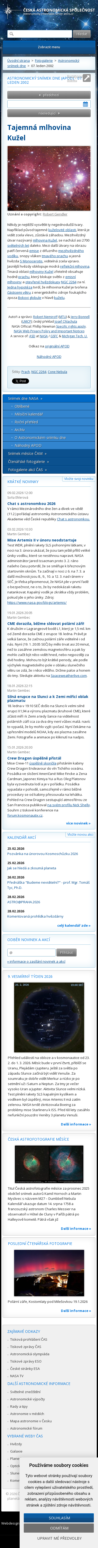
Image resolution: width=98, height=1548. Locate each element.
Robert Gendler (55, 214)
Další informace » (76, 1124)
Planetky (17, 1458)
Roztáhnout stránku (75, 78)
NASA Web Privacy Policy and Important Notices (49, 331)
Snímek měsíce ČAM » (27, 453)
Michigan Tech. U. (75, 336)
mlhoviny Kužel (41, 271)
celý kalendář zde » (74, 925)
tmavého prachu (55, 256)
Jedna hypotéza (19, 287)
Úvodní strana (18, 60)
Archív (20, 429)
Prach (25, 372)
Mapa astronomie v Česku (31, 1421)
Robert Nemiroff (45, 317)
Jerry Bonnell (80, 317)
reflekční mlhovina (74, 266)
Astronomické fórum (26, 1428)
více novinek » (78, 823)
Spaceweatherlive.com (69, 675)
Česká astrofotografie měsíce (38, 1139)
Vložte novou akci (80, 834)
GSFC (54, 336)
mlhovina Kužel (45, 240)
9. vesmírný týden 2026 (30, 976)
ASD (32, 336)
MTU (62, 317)
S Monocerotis (31, 261)
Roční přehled (26, 421)
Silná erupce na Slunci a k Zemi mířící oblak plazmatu (47, 698)
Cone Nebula (57, 372)
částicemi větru (19, 292)
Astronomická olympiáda (29, 1354)
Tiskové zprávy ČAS (25, 1346)
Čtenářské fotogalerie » (28, 461)
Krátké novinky (22, 481)
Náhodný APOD (49, 356)
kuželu (59, 297)
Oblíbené (22, 406)
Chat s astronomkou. (73, 519)
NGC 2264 (68, 282)
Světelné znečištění (25, 1391)
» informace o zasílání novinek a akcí (36, 961)
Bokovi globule (29, 297)
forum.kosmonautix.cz (25, 815)
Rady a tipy (19, 1406)
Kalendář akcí (21, 837)
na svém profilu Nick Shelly (68, 805)
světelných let (18, 245)
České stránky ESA (25, 1368)
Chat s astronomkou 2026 (31, 503)
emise (34, 250)
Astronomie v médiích (27, 1413)
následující (47, 113)
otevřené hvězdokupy (42, 282)
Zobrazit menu (49, 47)
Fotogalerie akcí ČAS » (27, 469)
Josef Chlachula (66, 321)
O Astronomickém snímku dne (40, 437)
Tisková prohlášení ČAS (28, 1339)
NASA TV (17, 1376)
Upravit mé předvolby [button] (59, 1538)
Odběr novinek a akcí (28, 939)
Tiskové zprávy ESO (26, 1361)
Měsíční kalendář (29, 414)
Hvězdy (16, 1444)
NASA (44, 336)
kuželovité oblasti (62, 229)
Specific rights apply (71, 326)
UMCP (26, 321)
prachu (24, 276)
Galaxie (16, 1451)
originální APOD (57, 346)
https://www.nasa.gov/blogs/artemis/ (37, 602)
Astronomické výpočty (27, 1399)
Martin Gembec (18, 534)
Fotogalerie (44, 60)
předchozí (51, 95)
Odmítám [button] (59, 1528)
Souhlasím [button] (59, 1517)
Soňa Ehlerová (17, 497)
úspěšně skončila (42, 763)
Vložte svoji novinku (78, 479)
